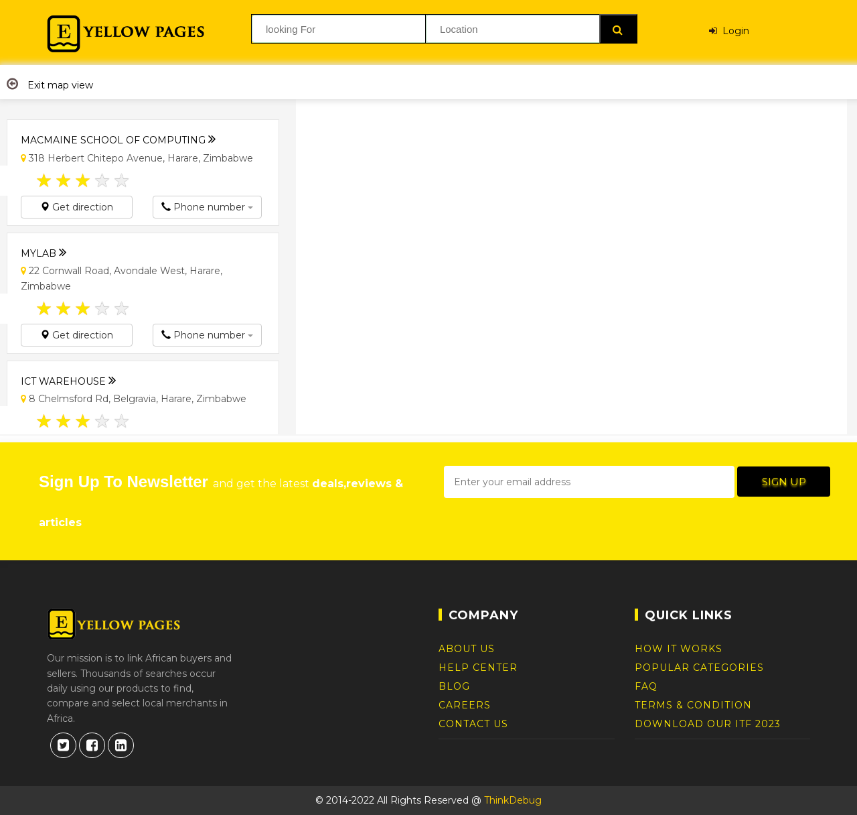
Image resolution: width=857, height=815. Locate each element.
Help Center (478, 667)
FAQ (646, 686)
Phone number (207, 207)
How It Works (678, 648)
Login (729, 29)
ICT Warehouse (68, 377)
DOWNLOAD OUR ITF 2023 (708, 724)
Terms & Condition (693, 705)
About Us (467, 648)
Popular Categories (699, 667)
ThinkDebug (513, 800)
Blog (454, 686)
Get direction (76, 207)
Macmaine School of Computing (118, 136)
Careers (465, 705)
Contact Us (473, 724)
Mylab (43, 249)
